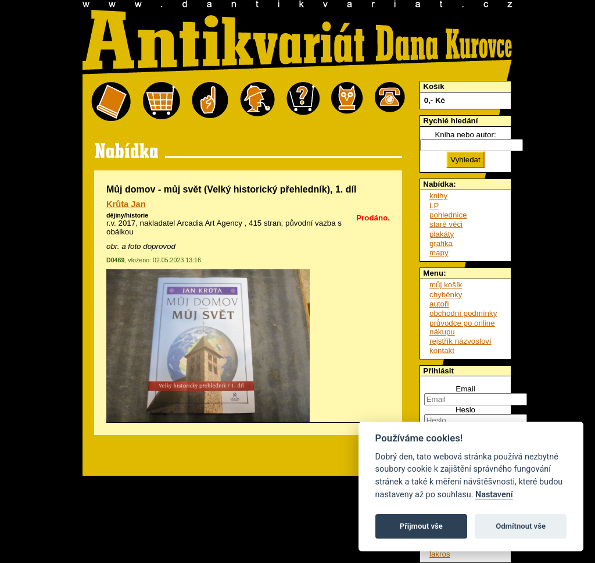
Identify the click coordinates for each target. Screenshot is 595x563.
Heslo (465, 409)
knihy (438, 195)
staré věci (446, 224)
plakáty (441, 234)
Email (465, 388)
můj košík (445, 284)
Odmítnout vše (521, 526)
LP (434, 205)
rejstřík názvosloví (460, 341)
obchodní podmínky (463, 313)
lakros (439, 554)
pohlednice (448, 215)
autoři (439, 304)
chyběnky (445, 294)
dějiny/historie (127, 215)
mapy (439, 252)
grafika (441, 243)
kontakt (441, 350)
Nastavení (494, 495)
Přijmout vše (421, 526)
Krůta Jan (126, 204)
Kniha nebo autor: (465, 134)
